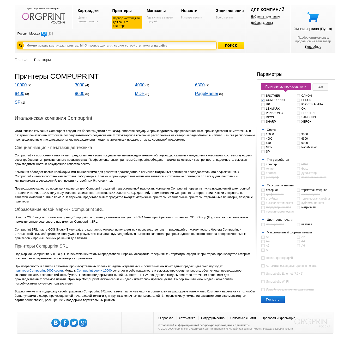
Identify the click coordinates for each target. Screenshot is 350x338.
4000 (140, 85)
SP (17, 102)
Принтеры (122, 11)
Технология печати (280, 185)
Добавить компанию (265, 16)
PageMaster (206, 93)
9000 (79, 93)
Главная (21, 60)
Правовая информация (278, 318)
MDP (140, 93)
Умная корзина (313, 29)
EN (50, 33)
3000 (79, 85)
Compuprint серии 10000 (94, 270)
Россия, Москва (28, 33)
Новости (189, 11)
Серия (271, 129)
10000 (21, 85)
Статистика (187, 318)
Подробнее (313, 46)
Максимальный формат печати (289, 232)
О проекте (165, 318)
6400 (19, 93)
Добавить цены (262, 22)
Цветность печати (280, 219)
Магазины (156, 11)
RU (44, 33)
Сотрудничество (212, 318)
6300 (200, 85)
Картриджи (88, 11)
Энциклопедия (230, 11)
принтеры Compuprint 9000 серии (39, 270)
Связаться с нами (243, 318)
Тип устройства (278, 159)
